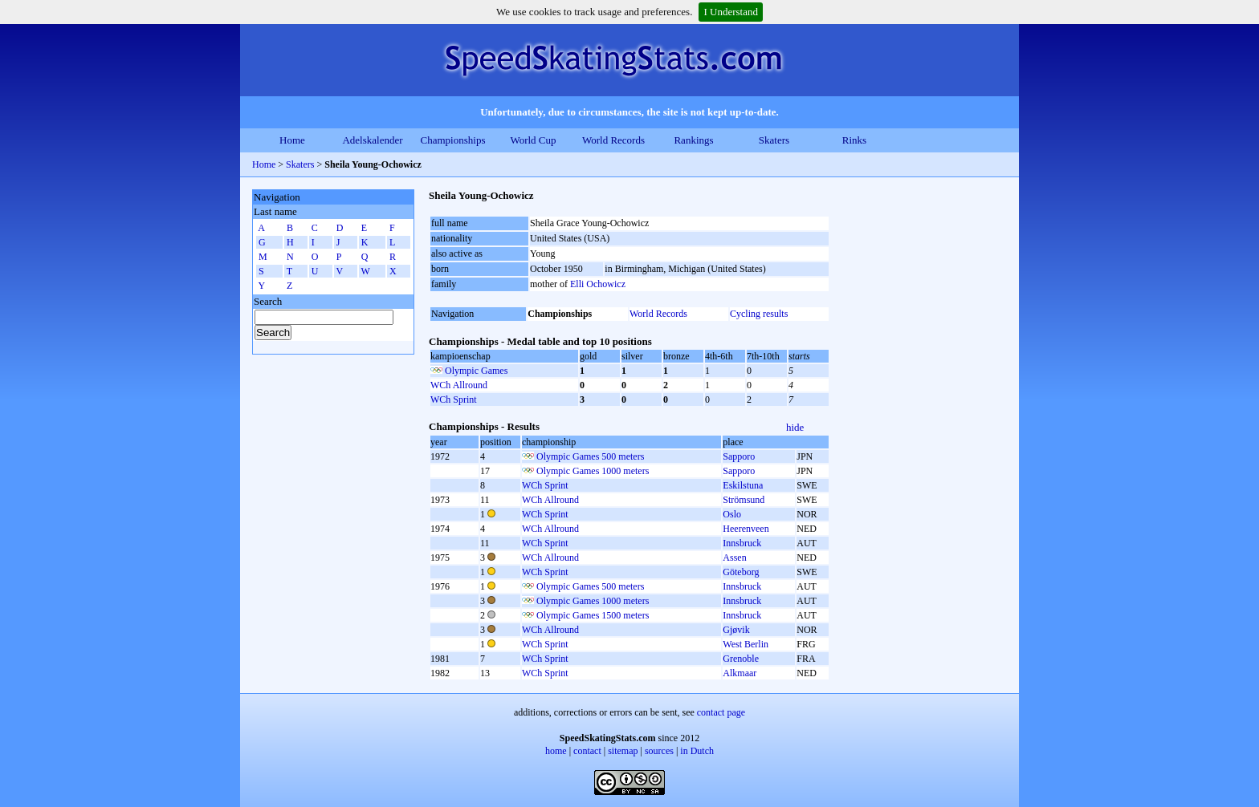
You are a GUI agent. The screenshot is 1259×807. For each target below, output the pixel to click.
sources (659, 750)
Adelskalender (372, 140)
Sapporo (739, 456)
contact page (721, 712)
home (556, 750)
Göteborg (741, 572)
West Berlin (745, 644)
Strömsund (743, 499)
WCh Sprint (453, 399)
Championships (453, 140)
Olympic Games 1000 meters (592, 470)
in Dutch (697, 750)
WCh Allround (458, 385)
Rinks (854, 140)
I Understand (730, 12)
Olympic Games (476, 370)
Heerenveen (745, 528)
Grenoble (741, 658)
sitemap (623, 750)
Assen (734, 557)
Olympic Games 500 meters (590, 456)
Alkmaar (739, 673)
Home (292, 140)
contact (587, 750)
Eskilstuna (743, 485)
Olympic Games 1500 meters (592, 615)
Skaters (774, 140)
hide (795, 427)
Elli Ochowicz (597, 284)
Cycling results (759, 313)
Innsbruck (742, 543)
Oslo (732, 514)
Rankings (693, 140)
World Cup (533, 140)
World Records (613, 140)
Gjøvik (736, 629)
